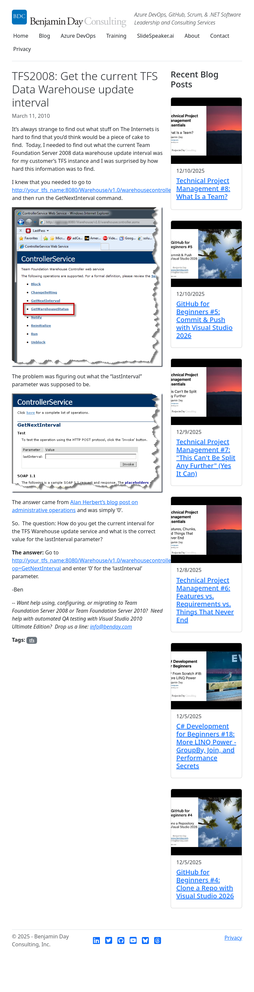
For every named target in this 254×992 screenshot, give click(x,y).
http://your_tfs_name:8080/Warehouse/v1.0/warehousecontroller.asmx (99, 190)
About (192, 35)
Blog (44, 35)
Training (116, 35)
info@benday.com (111, 626)
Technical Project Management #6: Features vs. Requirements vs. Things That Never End (205, 600)
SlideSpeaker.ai (155, 35)
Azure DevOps (78, 35)
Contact (219, 35)
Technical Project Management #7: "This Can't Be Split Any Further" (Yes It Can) (205, 457)
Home (20, 35)
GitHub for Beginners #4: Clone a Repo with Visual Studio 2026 (205, 884)
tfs (31, 640)
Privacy (22, 49)
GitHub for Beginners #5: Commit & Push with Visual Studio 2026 (204, 319)
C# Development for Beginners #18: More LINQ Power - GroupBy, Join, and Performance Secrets (206, 746)
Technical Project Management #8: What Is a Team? (203, 188)
